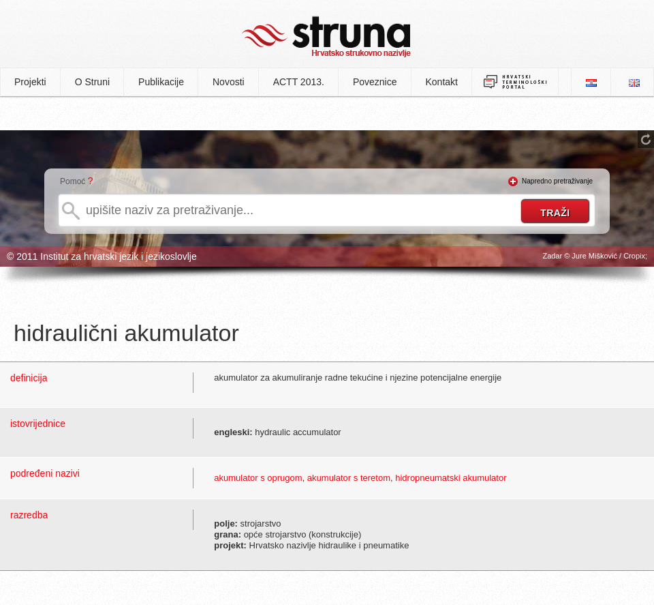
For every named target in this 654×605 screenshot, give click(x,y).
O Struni (92, 81)
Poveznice (375, 81)
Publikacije (161, 81)
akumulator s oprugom (258, 478)
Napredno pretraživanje (557, 181)
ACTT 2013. (298, 81)
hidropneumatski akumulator (450, 478)
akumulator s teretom (348, 478)
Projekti (30, 81)
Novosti (229, 81)
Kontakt (442, 81)
